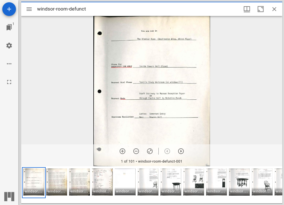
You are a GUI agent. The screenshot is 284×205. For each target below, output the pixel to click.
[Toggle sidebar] (29, 9)
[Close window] (274, 9)
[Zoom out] (136, 151)
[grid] (151, 184)
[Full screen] (9, 82)
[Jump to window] (9, 27)
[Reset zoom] (150, 151)
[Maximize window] (260, 9)
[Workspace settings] (9, 45)
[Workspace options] (9, 64)
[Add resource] (9, 9)
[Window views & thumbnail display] (247, 9)
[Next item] (181, 151)
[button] (33, 183)
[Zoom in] (122, 151)
